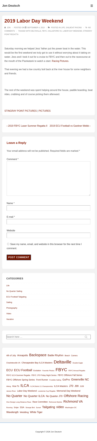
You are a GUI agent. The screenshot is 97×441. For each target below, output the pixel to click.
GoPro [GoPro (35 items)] (66, 379)
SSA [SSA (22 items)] (22, 407)
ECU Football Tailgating (16, 297)
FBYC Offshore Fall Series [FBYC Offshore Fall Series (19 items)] (70, 375)
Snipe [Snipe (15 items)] (16, 407)
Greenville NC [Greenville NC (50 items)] (80, 379)
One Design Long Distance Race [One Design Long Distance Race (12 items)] (18, 402)
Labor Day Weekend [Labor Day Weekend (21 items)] (27, 391)
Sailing (9, 302)
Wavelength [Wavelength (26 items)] (12, 412)
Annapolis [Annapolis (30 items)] (22, 355)
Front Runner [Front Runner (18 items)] (42, 380)
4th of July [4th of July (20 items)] (11, 355)
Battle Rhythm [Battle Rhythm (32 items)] (55, 355)
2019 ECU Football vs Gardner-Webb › (70, 126)
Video (8, 313)
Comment (12, 159)
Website (11, 230)
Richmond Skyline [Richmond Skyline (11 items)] (55, 402)
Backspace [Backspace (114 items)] (38, 355)
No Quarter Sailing (14, 291)
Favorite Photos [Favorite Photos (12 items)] (48, 370)
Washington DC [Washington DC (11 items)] (71, 407)
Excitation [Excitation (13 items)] (37, 371)
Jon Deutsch (11, 5)
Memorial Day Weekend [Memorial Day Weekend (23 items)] (68, 391)
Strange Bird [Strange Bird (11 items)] (30, 407)
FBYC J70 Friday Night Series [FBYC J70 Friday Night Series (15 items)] (44, 375)
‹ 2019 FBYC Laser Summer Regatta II (27, 126)
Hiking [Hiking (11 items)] (8, 386)
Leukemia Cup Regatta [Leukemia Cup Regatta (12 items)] (46, 391)
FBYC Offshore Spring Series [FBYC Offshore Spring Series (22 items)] (20, 380)
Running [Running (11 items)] (9, 407)
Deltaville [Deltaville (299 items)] (62, 361)
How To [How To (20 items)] (15, 386)
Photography (11, 308)
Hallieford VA (55, 31)
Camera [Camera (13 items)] (74, 356)
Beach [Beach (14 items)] (67, 356)
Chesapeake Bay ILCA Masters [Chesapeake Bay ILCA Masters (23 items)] (37, 362)
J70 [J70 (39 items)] (71, 386)
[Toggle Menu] (92, 5)
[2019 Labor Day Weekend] (35, 28)
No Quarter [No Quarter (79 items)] (14, 396)
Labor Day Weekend (72, 31)
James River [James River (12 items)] (11, 391)
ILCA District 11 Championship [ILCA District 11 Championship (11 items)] (41, 386)
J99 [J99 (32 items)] (77, 386)
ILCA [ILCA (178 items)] (25, 385)
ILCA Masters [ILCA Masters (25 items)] (61, 386)
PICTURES (45, 111)
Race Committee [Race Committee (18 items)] (40, 402)
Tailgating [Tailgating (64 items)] (48, 407)
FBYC (44, 31)
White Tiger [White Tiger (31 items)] (36, 412)
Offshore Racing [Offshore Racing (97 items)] (76, 396)
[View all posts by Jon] (7, 28)
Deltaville (36, 31)
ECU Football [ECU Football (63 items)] (23, 370)
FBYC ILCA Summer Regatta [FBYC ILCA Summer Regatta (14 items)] (18, 375)
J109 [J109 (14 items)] (82, 386)
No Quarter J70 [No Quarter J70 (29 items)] (54, 396)
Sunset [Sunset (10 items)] (38, 407)
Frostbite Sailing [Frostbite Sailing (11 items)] (55, 380)
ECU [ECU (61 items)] (9, 370)
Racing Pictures (60, 61)
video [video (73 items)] (60, 407)
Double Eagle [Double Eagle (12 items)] (78, 363)
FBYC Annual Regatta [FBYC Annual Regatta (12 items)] (76, 370)
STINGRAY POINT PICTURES (20, 111)
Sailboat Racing (74, 28)
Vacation (10, 319)
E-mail (10, 217)
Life (63, 28)
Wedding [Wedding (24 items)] (24, 412)
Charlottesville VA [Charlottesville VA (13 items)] (13, 363)
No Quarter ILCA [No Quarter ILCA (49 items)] (34, 396)
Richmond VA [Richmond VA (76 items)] (73, 401)
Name (10, 203)
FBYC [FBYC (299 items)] (61, 369)
